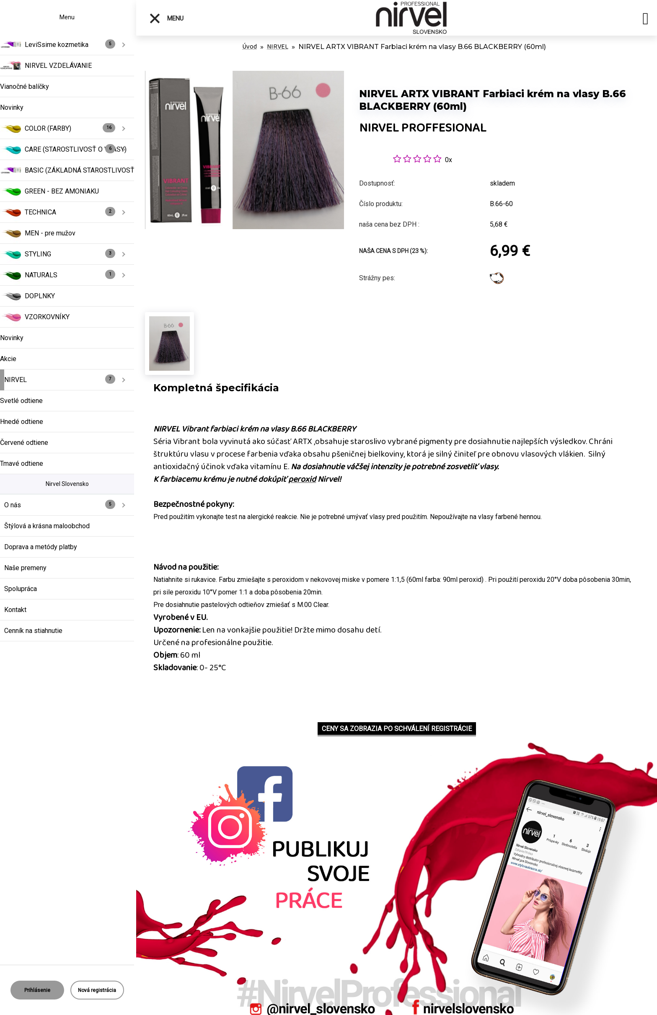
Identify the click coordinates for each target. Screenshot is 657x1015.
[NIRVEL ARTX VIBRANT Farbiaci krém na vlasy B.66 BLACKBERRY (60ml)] (244, 75)
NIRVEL (277, 46)
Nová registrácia (97, 990)
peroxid (302, 479)
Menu (166, 18)
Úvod (249, 46)
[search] (645, 20)
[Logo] (411, 18)
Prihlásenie (37, 990)
